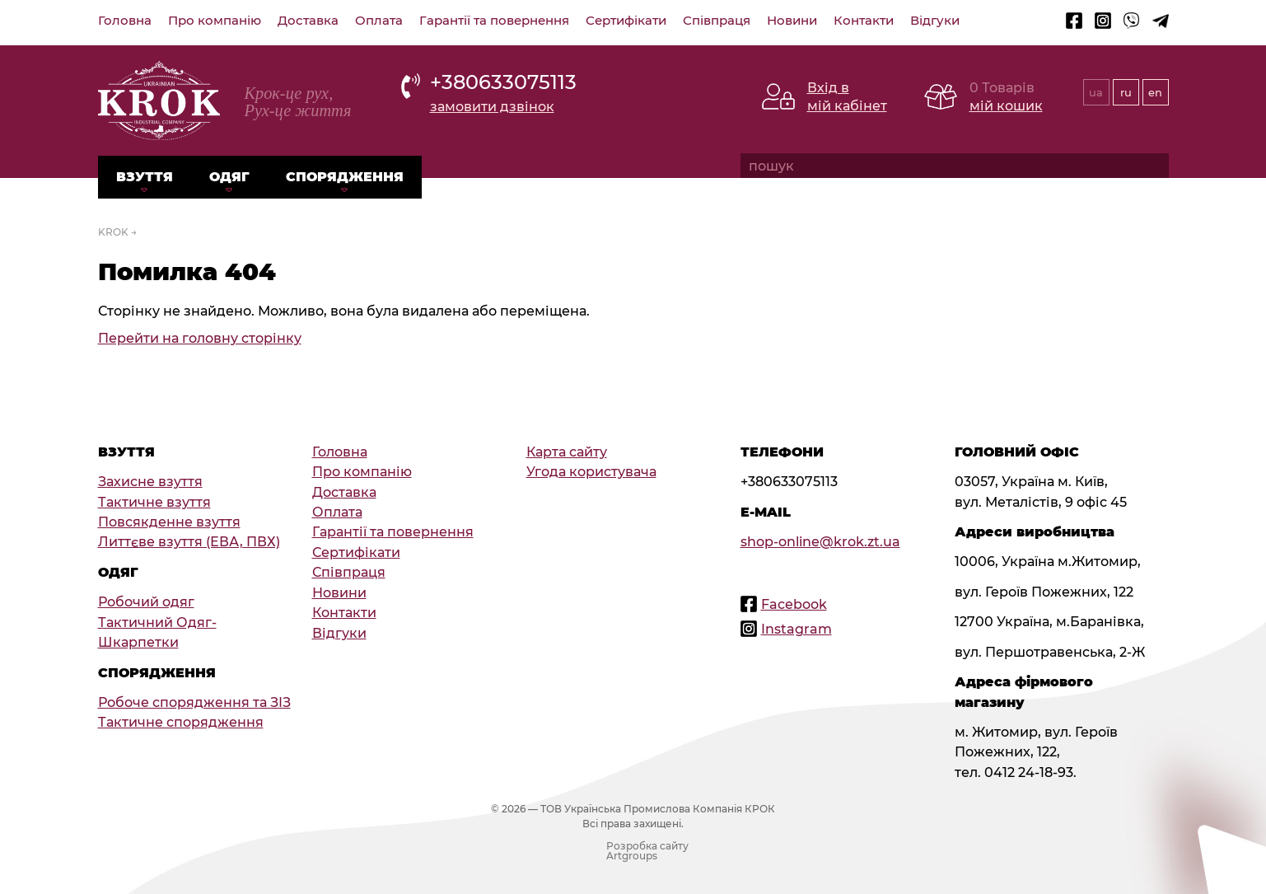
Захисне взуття (150, 481)
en (1155, 92)
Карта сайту (566, 451)
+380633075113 (503, 81)
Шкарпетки (138, 642)
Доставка (308, 20)
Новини (792, 20)
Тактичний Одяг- (157, 622)
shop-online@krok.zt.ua (820, 541)
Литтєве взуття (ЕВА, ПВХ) (189, 541)
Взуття (144, 176)
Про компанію (214, 20)
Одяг (229, 176)
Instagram (796, 628)
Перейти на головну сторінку (199, 338)
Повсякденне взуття (169, 521)
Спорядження (345, 176)
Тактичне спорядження (181, 722)
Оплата (379, 20)
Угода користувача (591, 471)
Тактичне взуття (154, 502)
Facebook (794, 604)
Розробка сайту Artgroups (647, 851)
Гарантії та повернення (494, 20)
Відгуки (935, 20)
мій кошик (1006, 105)
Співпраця (716, 20)
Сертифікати (626, 20)
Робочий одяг (146, 601)
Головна (125, 20)
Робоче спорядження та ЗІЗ (194, 702)
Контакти (864, 20)
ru (1126, 92)
